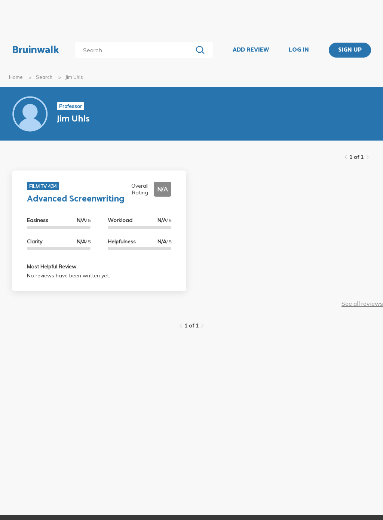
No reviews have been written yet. (68, 275)
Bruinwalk (35, 50)
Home (16, 77)
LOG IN (299, 50)
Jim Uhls (74, 77)
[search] (135, 50)
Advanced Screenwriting (75, 199)
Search (44, 77)
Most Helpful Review (51, 266)
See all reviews (362, 303)
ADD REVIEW (251, 50)
